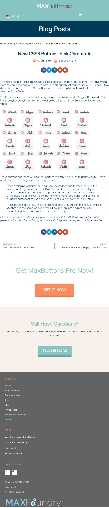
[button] (80, 15)
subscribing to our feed (90, 220)
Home (3, 43)
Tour (7, 400)
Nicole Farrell (76, 88)
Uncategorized (26, 43)
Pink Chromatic (42, 85)
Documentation (12, 395)
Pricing (8, 385)
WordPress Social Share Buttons (20, 437)
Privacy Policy (11, 409)
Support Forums (12, 390)
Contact (9, 419)
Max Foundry (11, 448)
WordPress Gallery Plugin (17, 442)
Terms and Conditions (15, 414)
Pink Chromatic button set (60, 189)
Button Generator (13, 453)
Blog (12, 43)
